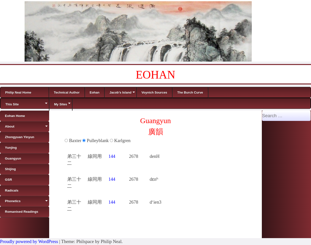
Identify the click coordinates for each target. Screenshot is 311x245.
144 (111, 156)
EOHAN (155, 74)
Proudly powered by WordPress (29, 241)
